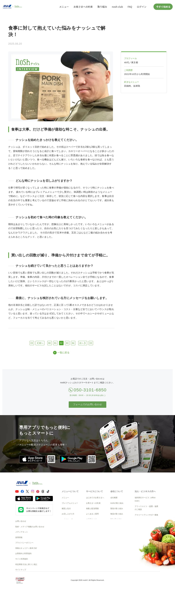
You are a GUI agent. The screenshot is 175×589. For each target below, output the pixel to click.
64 (73, 343)
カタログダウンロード (95, 530)
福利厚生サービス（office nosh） (145, 499)
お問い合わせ (20, 521)
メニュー (64, 6)
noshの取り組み (117, 503)
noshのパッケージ (69, 525)
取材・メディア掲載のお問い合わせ (29, 527)
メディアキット (21, 532)
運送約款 (114, 535)
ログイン (141, 6)
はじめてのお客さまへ (95, 498)
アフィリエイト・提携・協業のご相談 (146, 508)
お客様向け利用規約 (23, 553)
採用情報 (19, 537)
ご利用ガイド (91, 519)
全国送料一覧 (91, 525)
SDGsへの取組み (117, 525)
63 (67, 343)
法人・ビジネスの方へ (145, 491)
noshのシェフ (67, 519)
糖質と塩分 (66, 509)
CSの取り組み (116, 519)
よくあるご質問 (92, 514)
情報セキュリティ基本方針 (26, 548)
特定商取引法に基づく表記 (26, 564)
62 (61, 343)
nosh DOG (114, 541)
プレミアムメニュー (70, 503)
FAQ (130, 6)
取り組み (102, 6)
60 (49, 343)
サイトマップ (20, 570)
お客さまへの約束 (83, 6)
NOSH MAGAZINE (118, 530)
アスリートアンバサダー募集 (146, 515)
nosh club (117, 6)
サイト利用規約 (21, 559)
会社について (116, 491)
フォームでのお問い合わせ (87, 404)
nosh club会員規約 (93, 535)
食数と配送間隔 (92, 509)
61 (55, 343)
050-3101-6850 (90, 389)
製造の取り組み (116, 509)
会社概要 (114, 498)
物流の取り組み (116, 514)
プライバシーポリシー (24, 543)
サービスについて (94, 491)
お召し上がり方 (68, 514)
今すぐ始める (163, 6)
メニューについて (70, 491)
